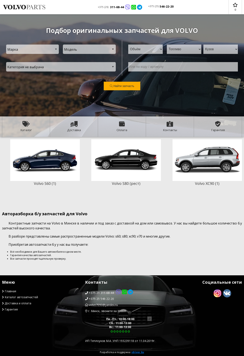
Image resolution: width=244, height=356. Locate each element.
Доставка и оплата (16, 303)
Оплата (122, 126)
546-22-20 (161, 6)
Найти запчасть (122, 86)
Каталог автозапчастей (20, 297)
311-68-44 (120, 7)
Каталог (26, 126)
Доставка (74, 126)
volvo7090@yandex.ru (101, 305)
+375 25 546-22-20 (99, 299)
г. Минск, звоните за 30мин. (106, 311)
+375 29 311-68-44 (109, 293)
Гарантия (218, 126)
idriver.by (137, 352)
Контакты (170, 126)
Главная (9, 291)
